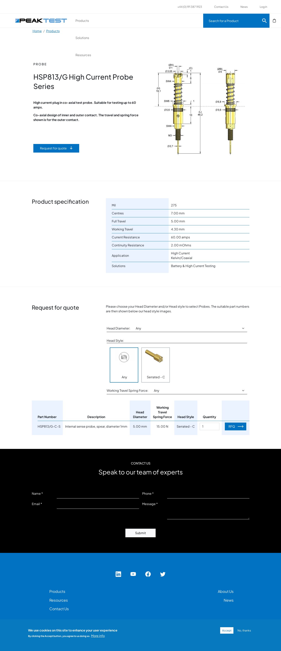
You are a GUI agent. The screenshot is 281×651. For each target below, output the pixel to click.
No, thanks (244, 630)
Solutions (134, 21)
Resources (172, 21)
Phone (147, 493)
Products (98, 21)
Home (37, 31)
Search (264, 21)
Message (149, 504)
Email (36, 504)
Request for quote (53, 148)
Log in (263, 6)
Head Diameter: (118, 328)
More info (98, 636)
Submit (140, 533)
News (244, 6)
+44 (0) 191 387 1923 (189, 6)
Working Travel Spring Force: (127, 390)
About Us (226, 591)
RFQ (232, 426)
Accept (226, 630)
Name (36, 493)
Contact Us (221, 6)
